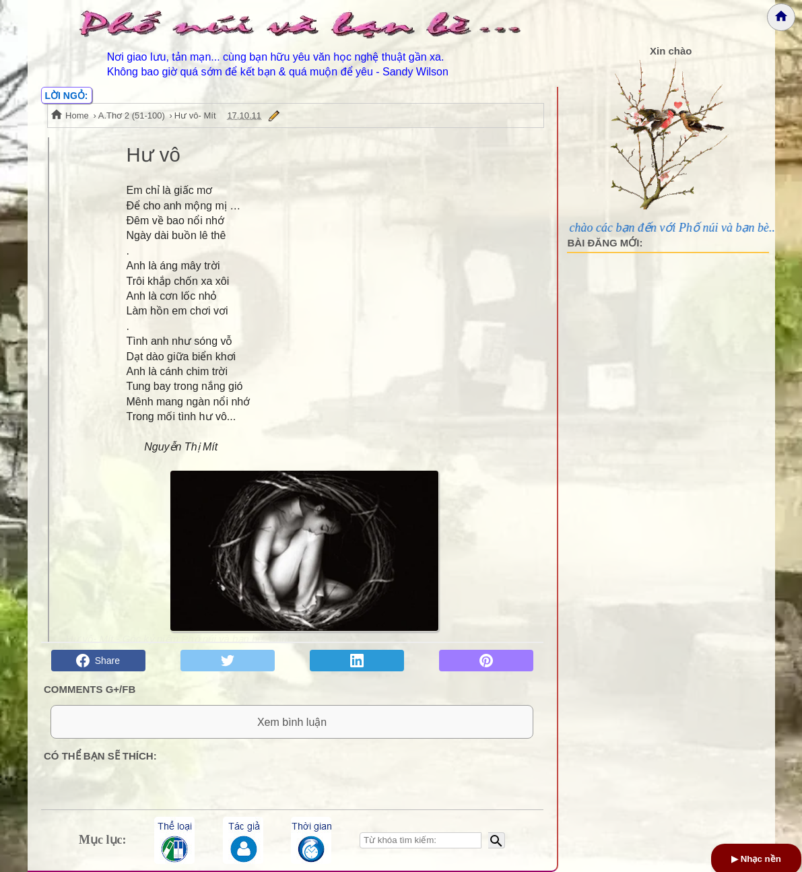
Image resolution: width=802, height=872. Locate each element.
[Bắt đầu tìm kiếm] (496, 840)
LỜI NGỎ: (66, 95)
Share (98, 660)
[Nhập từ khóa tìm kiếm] (420, 840)
